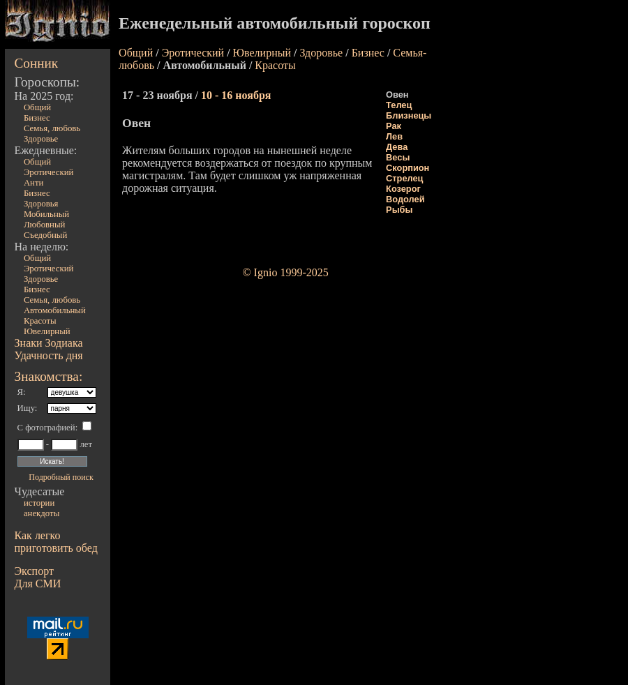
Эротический (49, 172)
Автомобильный (55, 310)
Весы (398, 157)
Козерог (403, 188)
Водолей (405, 199)
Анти (34, 183)
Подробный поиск (61, 477)
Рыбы (399, 209)
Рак (393, 126)
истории (39, 503)
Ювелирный (47, 331)
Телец (399, 105)
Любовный (45, 224)
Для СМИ (38, 583)
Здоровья (41, 204)
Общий (37, 107)
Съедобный (45, 235)
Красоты (40, 321)
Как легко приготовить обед (56, 541)
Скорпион (407, 168)
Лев (394, 136)
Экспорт (34, 571)
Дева (397, 147)
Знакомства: (49, 376)
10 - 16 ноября (236, 95)
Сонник (37, 63)
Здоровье (41, 139)
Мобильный (46, 214)
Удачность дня (49, 355)
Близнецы (408, 115)
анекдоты (41, 513)
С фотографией (46, 427)
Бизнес (37, 118)
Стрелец (404, 178)
